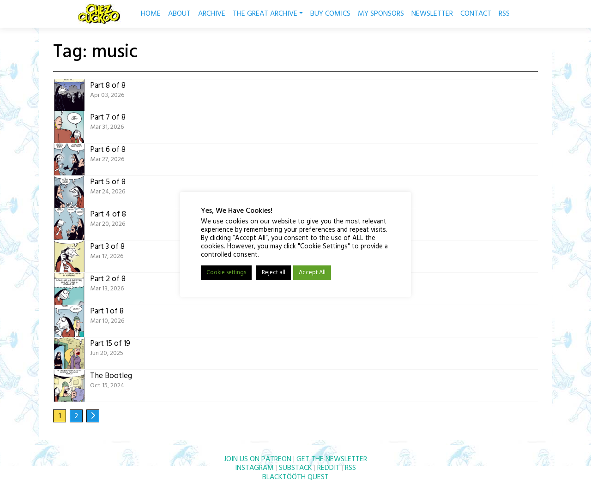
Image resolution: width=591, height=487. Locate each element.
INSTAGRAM (254, 468)
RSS (504, 14)
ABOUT (179, 14)
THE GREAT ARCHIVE (268, 14)
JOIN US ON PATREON (257, 459)
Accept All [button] (312, 272)
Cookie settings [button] (226, 272)
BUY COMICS (330, 14)
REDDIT (328, 468)
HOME (151, 14)
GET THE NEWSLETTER (331, 459)
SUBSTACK (295, 468)
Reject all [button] (273, 272)
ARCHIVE (211, 14)
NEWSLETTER (432, 14)
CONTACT (475, 14)
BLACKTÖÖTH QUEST (295, 477)
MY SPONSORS (381, 14)
